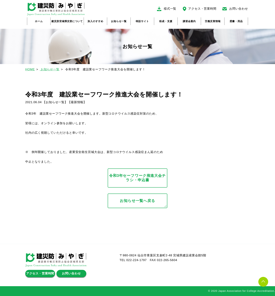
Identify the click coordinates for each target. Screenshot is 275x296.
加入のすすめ (95, 21)
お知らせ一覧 (119, 21)
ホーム (39, 21)
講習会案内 (189, 21)
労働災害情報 (212, 21)
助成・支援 (165, 21)
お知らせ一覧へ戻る (137, 201)
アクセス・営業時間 (202, 8)
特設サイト (142, 21)
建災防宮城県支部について (67, 21)
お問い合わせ (238, 8)
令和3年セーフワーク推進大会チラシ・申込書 (137, 178)
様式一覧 (170, 8)
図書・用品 (236, 21)
